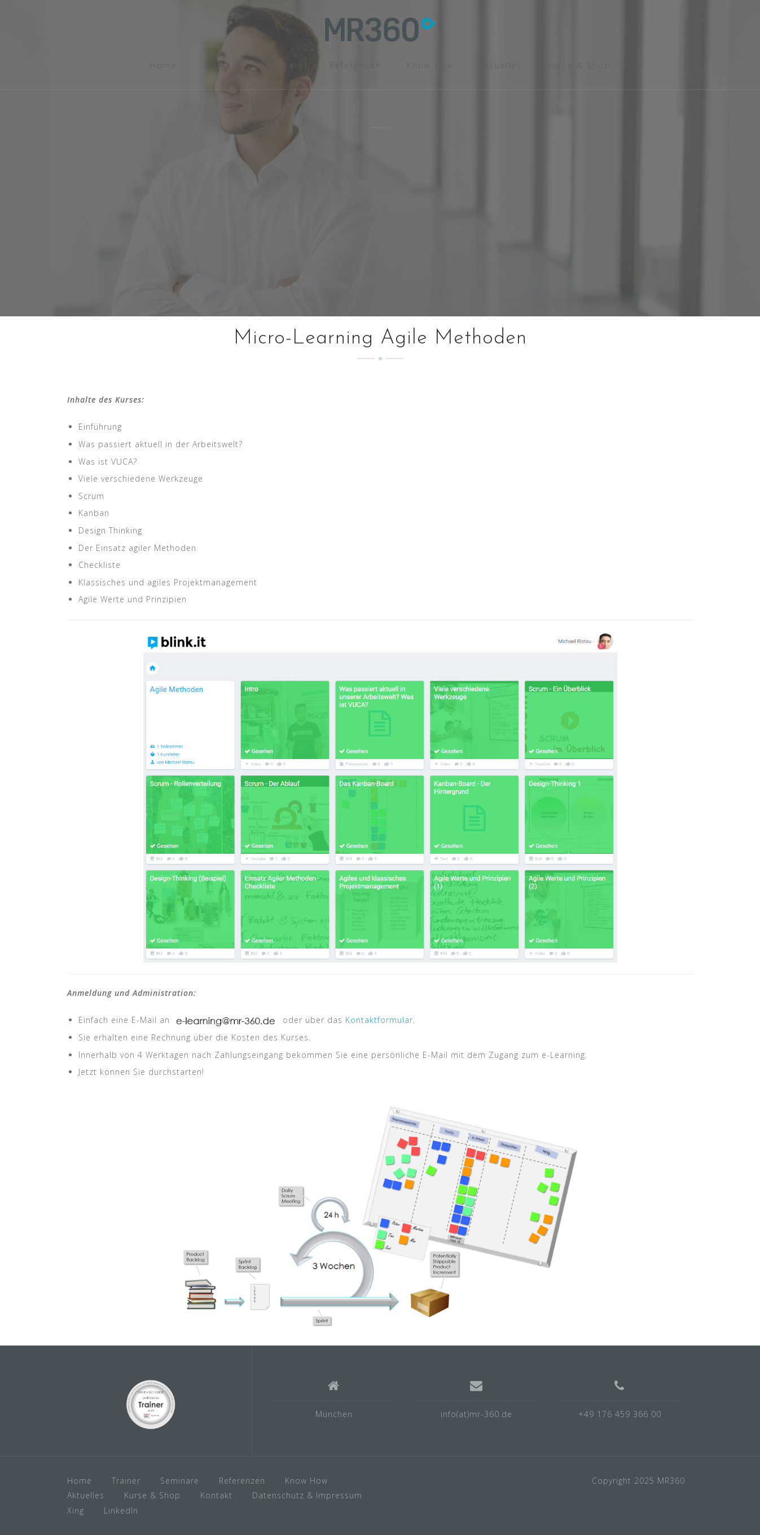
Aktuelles (501, 65)
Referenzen (355, 65)
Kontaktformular (379, 1019)
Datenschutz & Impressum (307, 1495)
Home (163, 65)
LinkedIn (121, 1510)
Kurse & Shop (578, 65)
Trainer (219, 65)
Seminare (282, 65)
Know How (430, 65)
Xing (75, 1510)
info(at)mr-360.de (476, 1414)
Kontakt (216, 1495)
